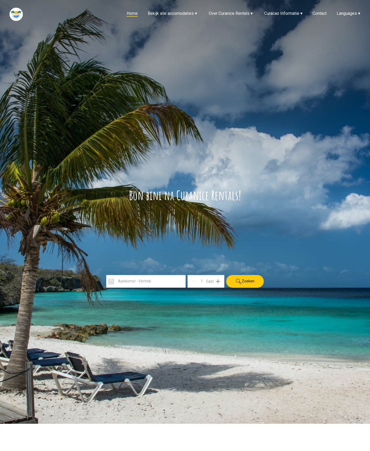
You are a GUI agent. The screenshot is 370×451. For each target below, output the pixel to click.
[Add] (218, 281)
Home (132, 13)
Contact (320, 13)
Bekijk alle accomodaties (172, 13)
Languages (348, 13)
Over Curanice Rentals (231, 13)
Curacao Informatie (283, 13)
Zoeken (245, 281)
